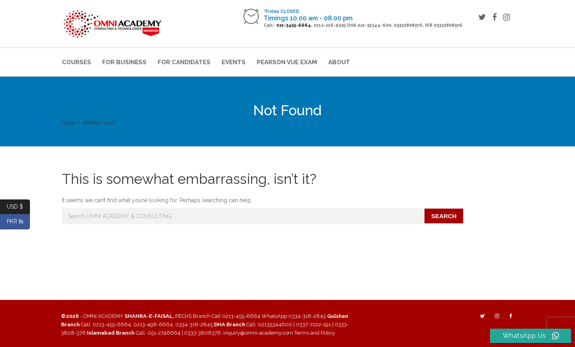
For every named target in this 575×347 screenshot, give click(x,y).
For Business (124, 62)
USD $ (18, 206)
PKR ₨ (18, 221)
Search (443, 216)
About (339, 62)
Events (234, 62)
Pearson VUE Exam (287, 62)
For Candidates (184, 62)
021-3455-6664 (293, 25)
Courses (76, 62)
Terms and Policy (314, 333)
